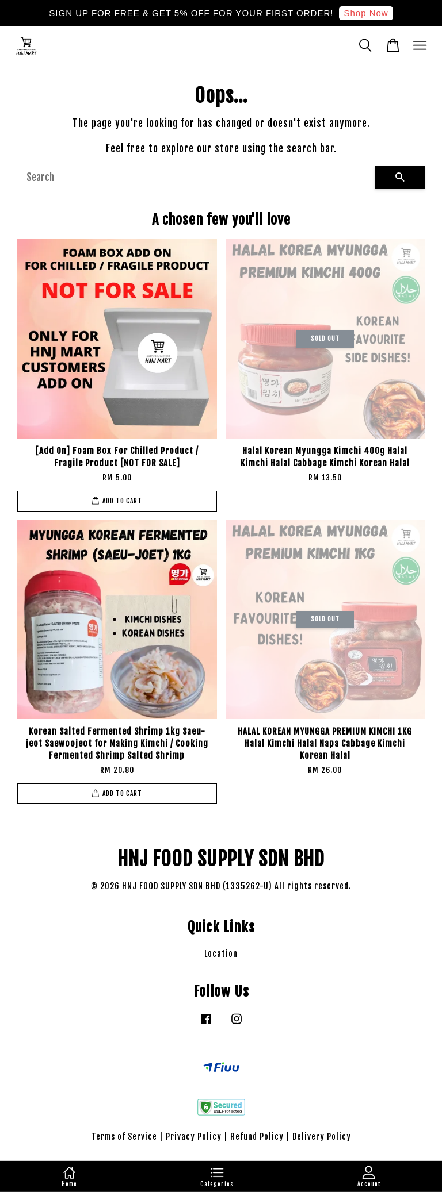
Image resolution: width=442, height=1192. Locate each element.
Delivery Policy (321, 1136)
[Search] (196, 177)
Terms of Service (124, 1136)
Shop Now (366, 13)
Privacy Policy (194, 1136)
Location (221, 953)
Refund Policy (257, 1136)
